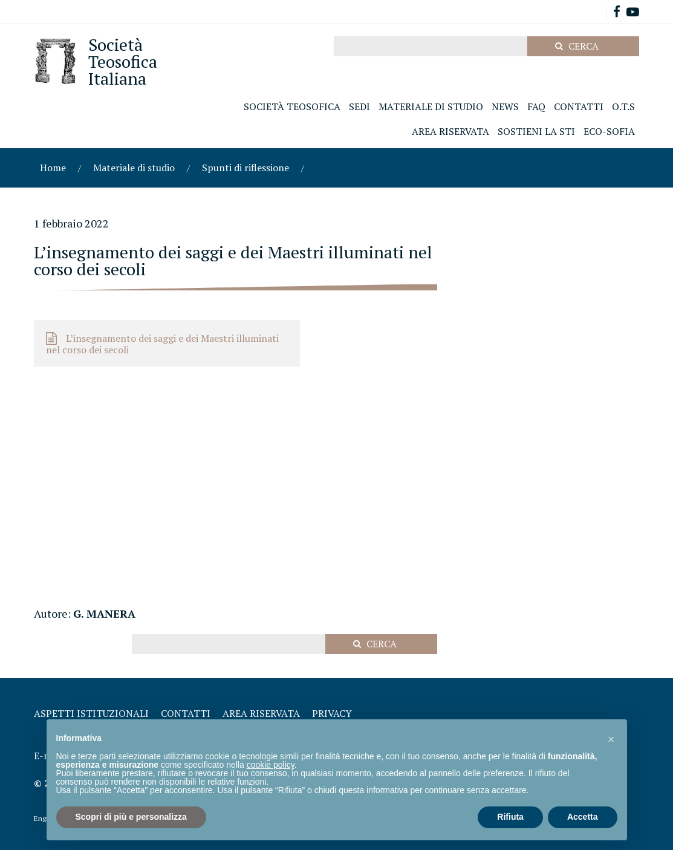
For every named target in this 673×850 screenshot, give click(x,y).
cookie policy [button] (270, 765)
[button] (611, 738)
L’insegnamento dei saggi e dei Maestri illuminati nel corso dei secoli (162, 344)
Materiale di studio (134, 167)
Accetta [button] (582, 817)
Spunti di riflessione (245, 167)
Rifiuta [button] (510, 817)
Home (53, 167)
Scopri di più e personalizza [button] (131, 817)
